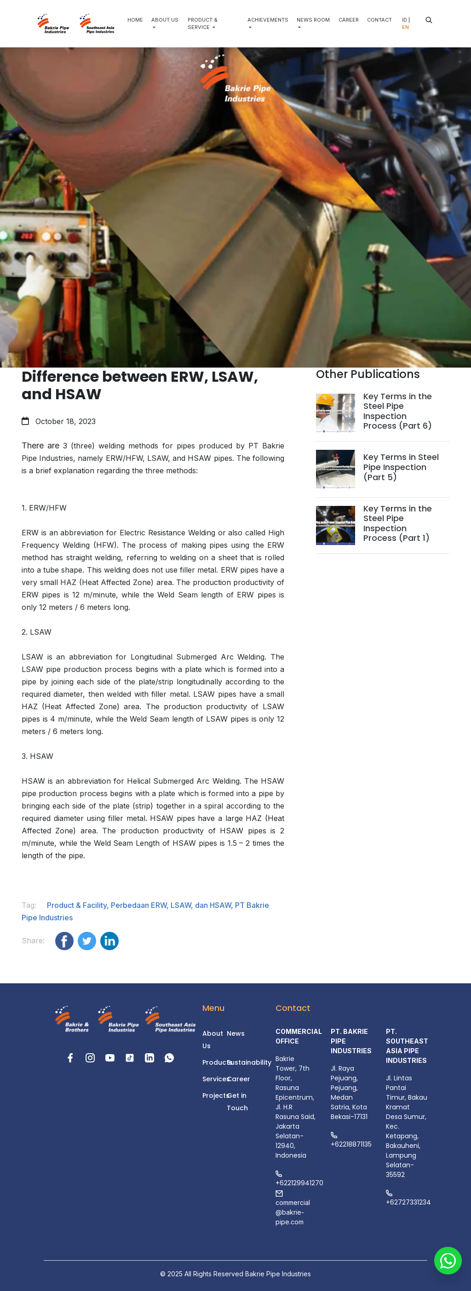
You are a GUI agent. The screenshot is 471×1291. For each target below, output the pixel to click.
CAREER (349, 20)
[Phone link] (169, 1057)
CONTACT (379, 20)
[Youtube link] (111, 1057)
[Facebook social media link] (71, 1057)
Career (238, 1079)
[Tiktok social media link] (131, 1057)
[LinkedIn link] (150, 1057)
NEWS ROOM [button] (313, 20)
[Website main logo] (52, 23)
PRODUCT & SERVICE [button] (203, 24)
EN (405, 27)
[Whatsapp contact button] (448, 1268)
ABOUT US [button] (164, 20)
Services (216, 1079)
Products (217, 1062)
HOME (135, 20)
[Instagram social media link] (91, 1057)
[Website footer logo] (69, 1020)
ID (404, 20)
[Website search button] (429, 20)
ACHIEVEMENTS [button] (267, 20)
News (236, 1033)
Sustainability (249, 1062)
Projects (216, 1095)
